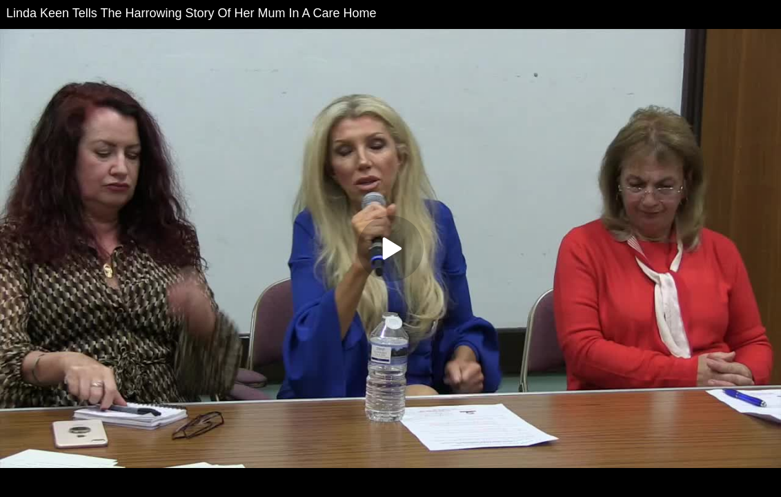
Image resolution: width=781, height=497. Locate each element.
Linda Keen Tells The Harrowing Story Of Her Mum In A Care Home (191, 13)
